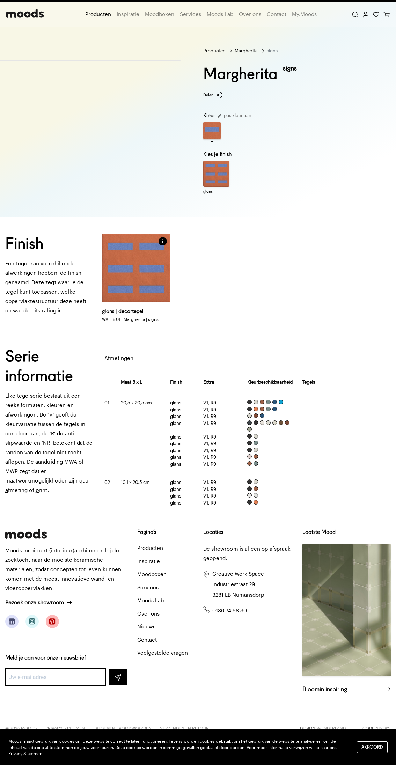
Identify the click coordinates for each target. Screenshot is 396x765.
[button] (163, 241)
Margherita (246, 50)
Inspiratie (128, 14)
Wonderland (331, 728)
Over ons (250, 14)
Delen (212, 95)
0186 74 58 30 (229, 610)
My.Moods (304, 14)
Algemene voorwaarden (124, 728)
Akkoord (372, 747)
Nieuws (146, 626)
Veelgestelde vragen (162, 652)
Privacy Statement (66, 728)
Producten (98, 14)
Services (190, 14)
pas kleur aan (234, 115)
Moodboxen (159, 14)
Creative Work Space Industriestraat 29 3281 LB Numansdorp (238, 584)
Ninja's (383, 728)
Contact (276, 14)
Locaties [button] (213, 532)
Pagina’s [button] (146, 532)
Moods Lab (220, 14)
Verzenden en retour (184, 728)
